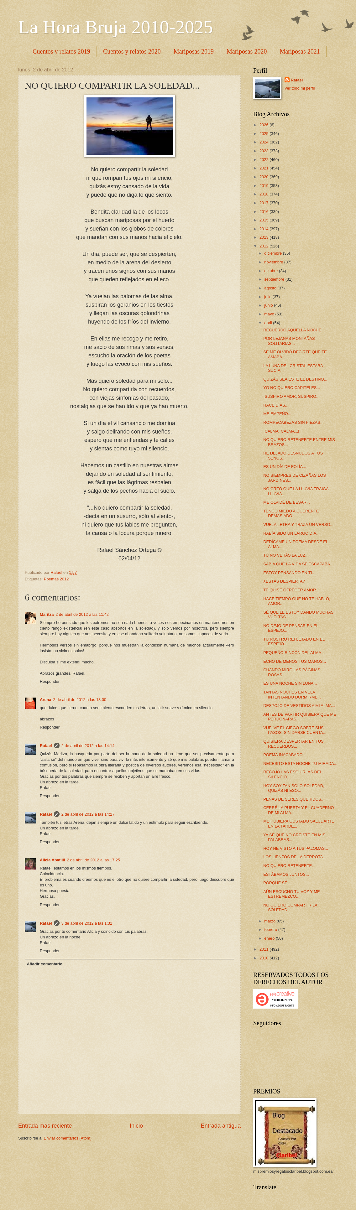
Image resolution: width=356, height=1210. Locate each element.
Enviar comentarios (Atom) (68, 1138)
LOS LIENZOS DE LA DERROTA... (294, 856)
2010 (264, 958)
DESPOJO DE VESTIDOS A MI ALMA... (299, 705)
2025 (264, 133)
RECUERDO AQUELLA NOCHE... (294, 330)
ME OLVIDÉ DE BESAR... (286, 502)
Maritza (47, 614)
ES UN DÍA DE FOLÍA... (284, 466)
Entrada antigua (221, 1126)
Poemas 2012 (56, 579)
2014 (264, 228)
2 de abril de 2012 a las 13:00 (80, 699)
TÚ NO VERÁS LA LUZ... (286, 555)
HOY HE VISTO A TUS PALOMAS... (295, 848)
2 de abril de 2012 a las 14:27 (88, 814)
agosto (270, 288)
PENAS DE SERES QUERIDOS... (293, 799)
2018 (264, 194)
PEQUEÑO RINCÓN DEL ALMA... (294, 652)
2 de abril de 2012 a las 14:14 (88, 745)
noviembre (274, 262)
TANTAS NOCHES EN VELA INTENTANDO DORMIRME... (292, 694)
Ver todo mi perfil (300, 88)
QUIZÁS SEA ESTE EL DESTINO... (295, 379)
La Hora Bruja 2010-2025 (115, 27)
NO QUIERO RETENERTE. (288, 865)
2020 (264, 176)
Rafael (46, 745)
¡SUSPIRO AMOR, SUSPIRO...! (292, 396)
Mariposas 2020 (247, 51)
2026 (264, 124)
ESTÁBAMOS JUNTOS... (286, 874)
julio (268, 296)
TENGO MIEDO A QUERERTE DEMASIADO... (291, 513)
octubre (271, 270)
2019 (264, 185)
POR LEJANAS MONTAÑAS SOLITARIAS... (289, 340)
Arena (45, 699)
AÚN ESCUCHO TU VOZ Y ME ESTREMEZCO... (291, 894)
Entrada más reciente (45, 1126)
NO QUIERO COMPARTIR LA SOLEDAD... (290, 907)
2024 (264, 142)
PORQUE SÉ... (277, 882)
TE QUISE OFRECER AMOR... (291, 590)
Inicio (136, 1126)
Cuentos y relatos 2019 (61, 51)
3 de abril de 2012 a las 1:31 (87, 923)
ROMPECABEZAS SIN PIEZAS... (293, 422)
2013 (264, 237)
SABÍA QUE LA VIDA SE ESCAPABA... (298, 564)
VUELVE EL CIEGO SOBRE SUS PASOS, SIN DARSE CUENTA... (294, 730)
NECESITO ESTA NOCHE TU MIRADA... (300, 763)
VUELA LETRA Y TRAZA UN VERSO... (298, 524)
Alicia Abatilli (52, 860)
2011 (264, 949)
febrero (271, 929)
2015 (264, 220)
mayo (269, 314)
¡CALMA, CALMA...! (281, 431)
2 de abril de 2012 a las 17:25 (93, 860)
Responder (50, 681)
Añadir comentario (44, 964)
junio (269, 305)
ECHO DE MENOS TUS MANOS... (294, 661)
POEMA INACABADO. (283, 754)
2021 (264, 168)
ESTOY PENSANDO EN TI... (289, 572)
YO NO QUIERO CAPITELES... (291, 387)
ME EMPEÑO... (277, 413)
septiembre (274, 279)
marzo (270, 921)
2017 (264, 202)
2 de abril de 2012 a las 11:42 (82, 614)
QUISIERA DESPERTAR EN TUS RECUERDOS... (293, 743)
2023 (264, 150)
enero (270, 938)
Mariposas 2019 (194, 51)
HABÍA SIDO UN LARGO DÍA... (291, 533)
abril (268, 322)
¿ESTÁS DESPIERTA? (284, 581)
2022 (264, 159)
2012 (264, 246)
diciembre (273, 253)
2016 (264, 211)
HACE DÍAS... (275, 405)
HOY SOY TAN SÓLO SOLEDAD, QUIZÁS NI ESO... (293, 788)
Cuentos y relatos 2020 (132, 51)
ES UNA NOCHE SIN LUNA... (290, 683)
